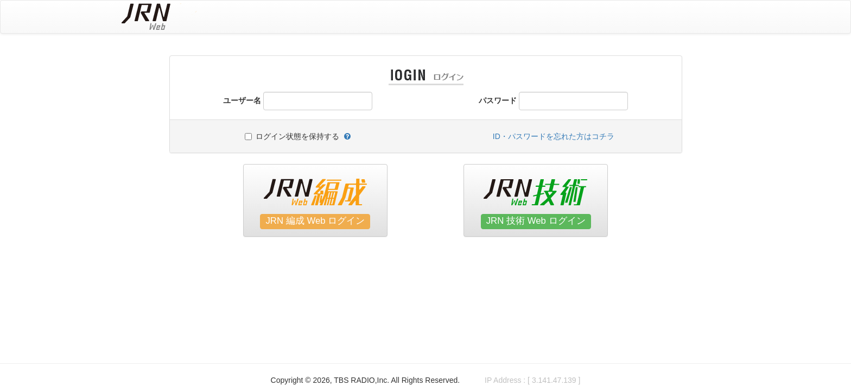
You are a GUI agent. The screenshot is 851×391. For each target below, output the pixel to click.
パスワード (498, 100)
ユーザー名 (242, 100)
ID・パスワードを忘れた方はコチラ (553, 136)
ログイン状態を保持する (298, 136)
